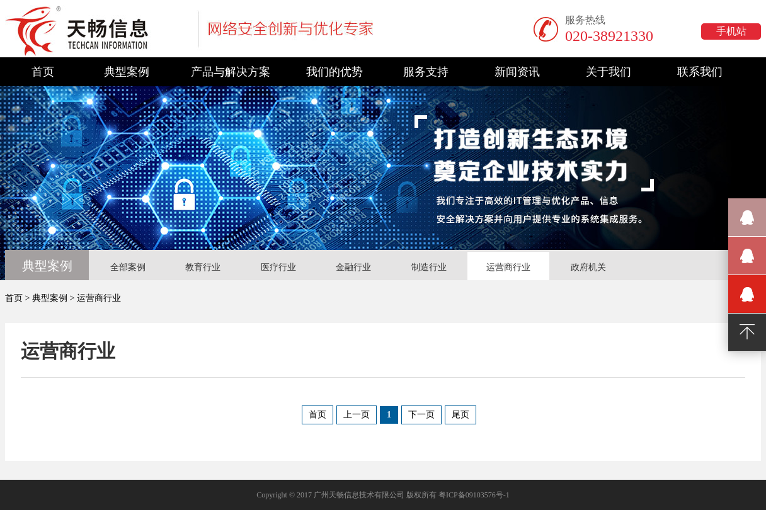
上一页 (356, 414)
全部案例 (128, 267)
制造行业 (429, 267)
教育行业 (202, 267)
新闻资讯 (517, 71)
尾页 (460, 414)
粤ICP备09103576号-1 (474, 494)
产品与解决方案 (230, 71)
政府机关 (588, 267)
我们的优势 (334, 71)
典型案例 (126, 71)
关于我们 (608, 71)
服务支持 (426, 71)
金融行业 (353, 267)
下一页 (421, 414)
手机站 (731, 31)
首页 (42, 71)
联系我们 (700, 71)
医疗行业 (278, 267)
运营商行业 (508, 267)
